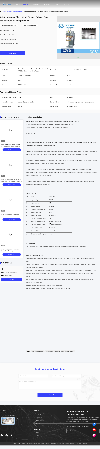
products (9, 11)
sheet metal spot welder (68, 351)
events (56, 4)
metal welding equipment (53, 351)
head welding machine (38, 351)
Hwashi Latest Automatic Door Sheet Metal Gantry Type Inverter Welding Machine (10, 146)
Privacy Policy (16, 443)
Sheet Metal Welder (18, 11)
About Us (36, 4)
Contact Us (46, 4)
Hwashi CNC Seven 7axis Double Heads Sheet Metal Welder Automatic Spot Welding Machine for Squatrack (11, 216)
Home (18, 4)
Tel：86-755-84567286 (8, 415)
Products (26, 4)
